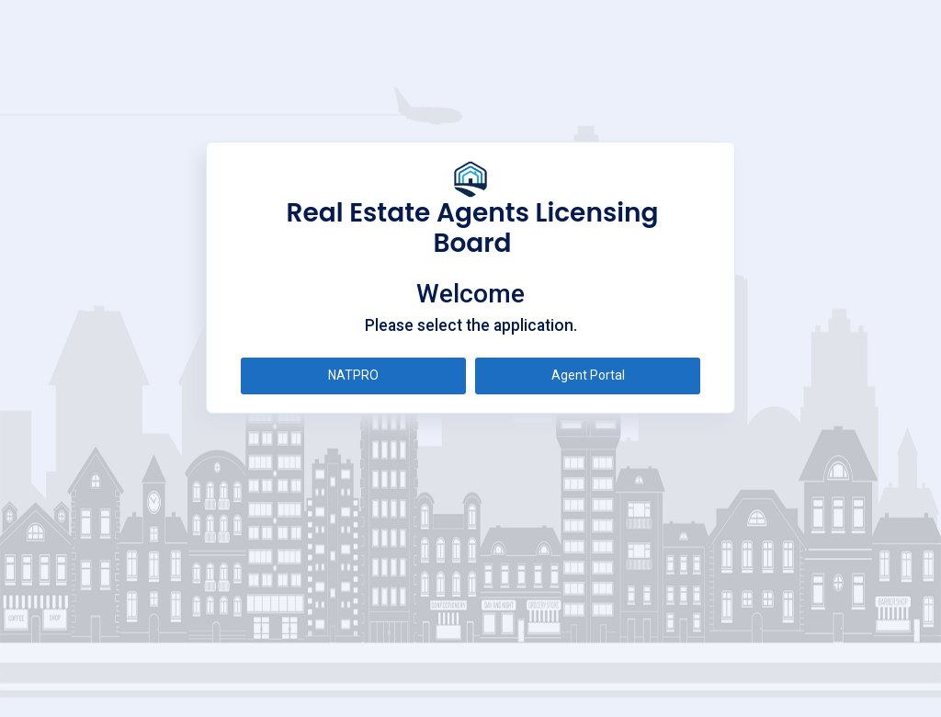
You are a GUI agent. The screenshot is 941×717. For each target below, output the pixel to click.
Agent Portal (588, 375)
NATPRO (353, 375)
